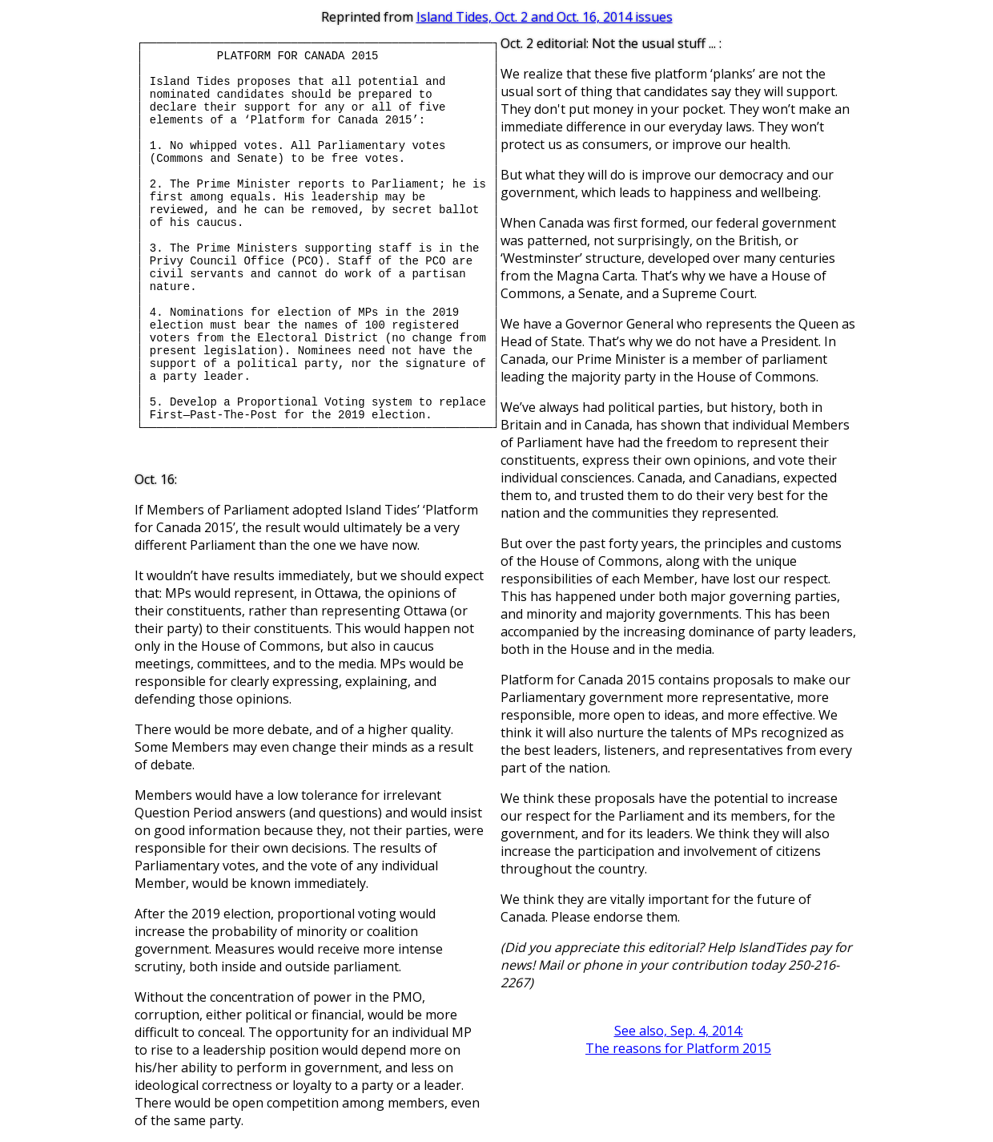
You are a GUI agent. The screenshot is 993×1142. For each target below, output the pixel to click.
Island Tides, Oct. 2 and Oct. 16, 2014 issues (544, 17)
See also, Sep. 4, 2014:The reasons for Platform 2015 (678, 1039)
